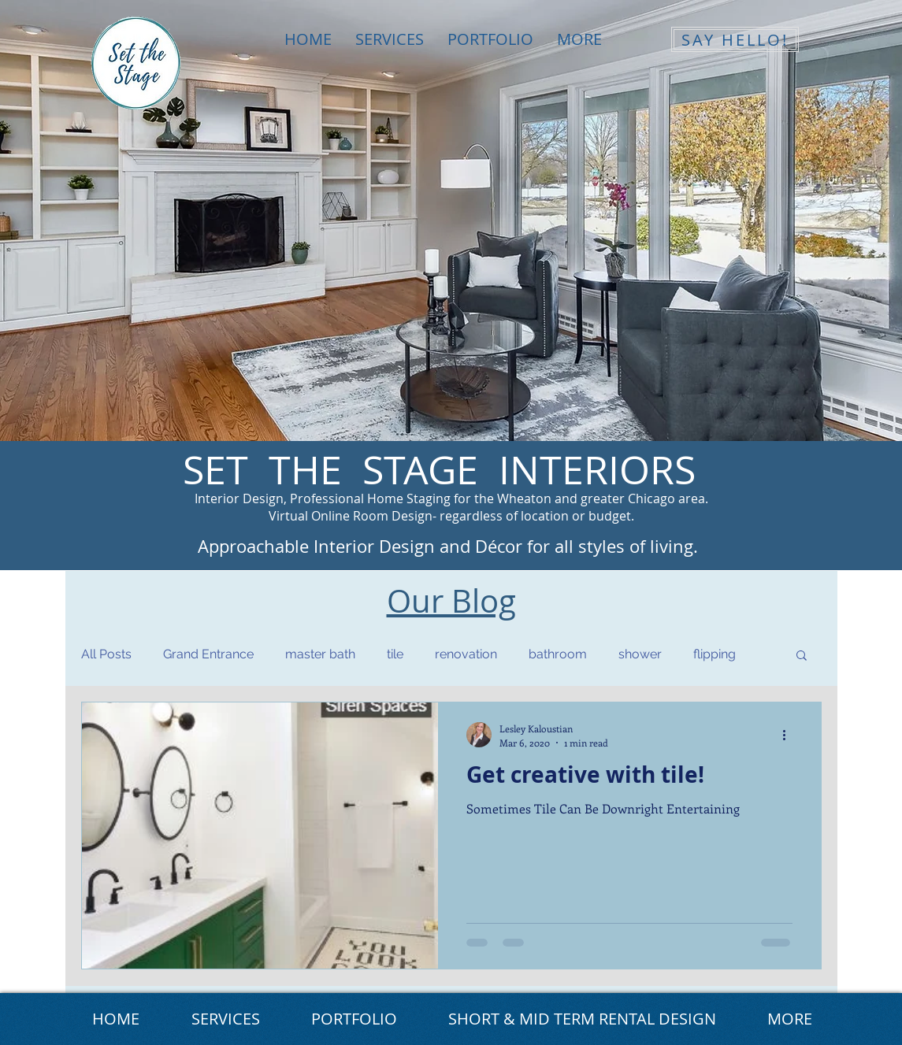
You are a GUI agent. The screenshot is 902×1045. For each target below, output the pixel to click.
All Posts (106, 654)
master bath (320, 654)
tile (395, 654)
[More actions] (790, 734)
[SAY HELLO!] (735, 39)
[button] (801, 656)
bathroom (558, 654)
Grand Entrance (208, 654)
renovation (466, 654)
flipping (714, 654)
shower (640, 654)
